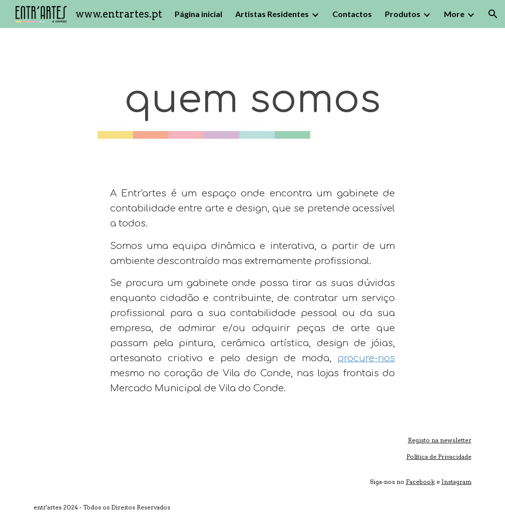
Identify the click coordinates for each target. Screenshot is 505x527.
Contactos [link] (352, 14)
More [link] (454, 14)
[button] (493, 14)
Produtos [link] (402, 14)
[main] (252, 99)
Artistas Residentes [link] (272, 14)
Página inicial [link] (198, 14)
